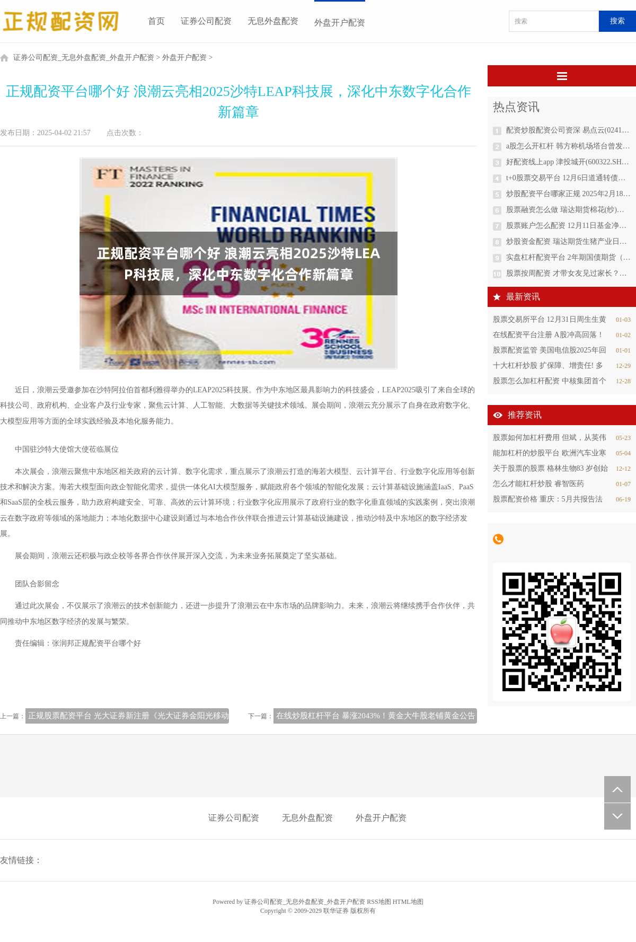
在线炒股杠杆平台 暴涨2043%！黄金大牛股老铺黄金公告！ (379, 715)
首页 (156, 20)
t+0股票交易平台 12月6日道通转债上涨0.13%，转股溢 (568, 178)
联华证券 (336, 910)
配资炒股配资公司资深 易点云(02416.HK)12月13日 (568, 130)
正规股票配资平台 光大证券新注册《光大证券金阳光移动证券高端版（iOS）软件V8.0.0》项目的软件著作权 (217, 715)
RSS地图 (379, 901)
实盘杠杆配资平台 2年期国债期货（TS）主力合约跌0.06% (568, 257)
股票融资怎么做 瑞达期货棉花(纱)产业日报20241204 (568, 210)
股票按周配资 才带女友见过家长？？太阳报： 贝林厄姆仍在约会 (568, 273)
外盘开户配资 (339, 22)
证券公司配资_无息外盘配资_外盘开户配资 (83, 57)
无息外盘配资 (273, 20)
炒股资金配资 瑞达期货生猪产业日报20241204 (568, 241)
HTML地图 (408, 901)
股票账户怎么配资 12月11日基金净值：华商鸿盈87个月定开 (568, 226)
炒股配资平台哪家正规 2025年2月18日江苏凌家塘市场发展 (568, 194)
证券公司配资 (206, 20)
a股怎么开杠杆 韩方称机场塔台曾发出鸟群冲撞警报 (568, 146)
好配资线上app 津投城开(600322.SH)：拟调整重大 (568, 162)
